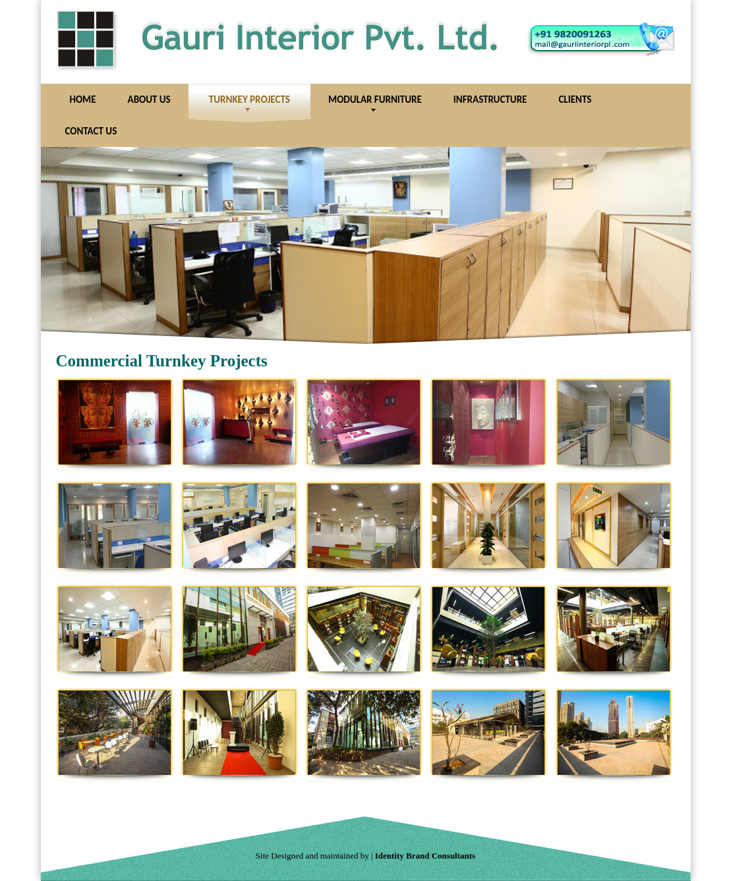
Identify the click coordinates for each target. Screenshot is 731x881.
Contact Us (91, 131)
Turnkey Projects (249, 103)
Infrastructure (490, 99)
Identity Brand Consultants (425, 856)
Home (83, 99)
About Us (149, 99)
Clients (574, 99)
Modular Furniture (375, 103)
